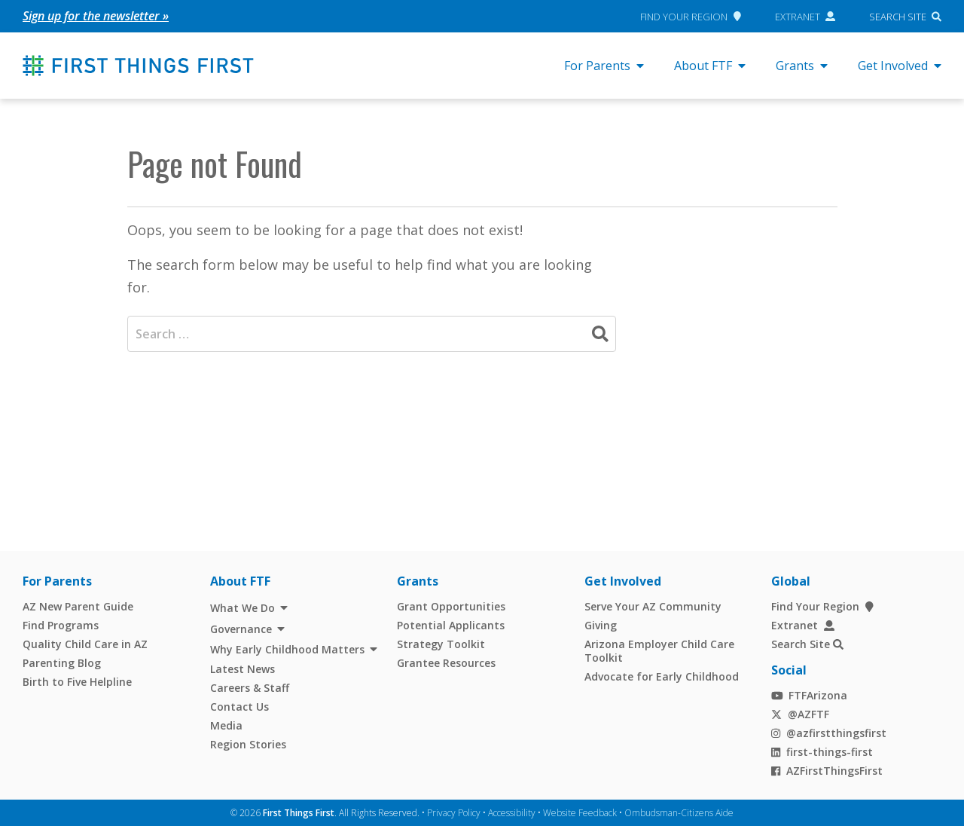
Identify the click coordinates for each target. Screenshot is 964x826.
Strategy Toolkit (441, 644)
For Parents (604, 65)
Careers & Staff (249, 687)
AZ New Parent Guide (78, 606)
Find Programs (61, 625)
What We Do (242, 608)
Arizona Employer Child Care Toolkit (659, 651)
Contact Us (239, 706)
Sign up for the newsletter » (96, 16)
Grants (802, 65)
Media (226, 724)
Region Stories (248, 743)
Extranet (805, 16)
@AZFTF (800, 713)
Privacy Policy (453, 812)
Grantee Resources (446, 663)
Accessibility (511, 812)
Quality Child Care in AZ (85, 644)
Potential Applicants (451, 625)
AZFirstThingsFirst (827, 770)
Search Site (897, 16)
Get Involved (899, 65)
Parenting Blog (62, 663)
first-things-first (822, 751)
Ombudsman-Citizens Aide (679, 812)
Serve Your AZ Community (652, 606)
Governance (241, 628)
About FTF (710, 65)
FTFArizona (809, 694)
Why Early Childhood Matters (287, 649)
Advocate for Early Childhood (661, 675)
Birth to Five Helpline (77, 682)
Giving (600, 625)
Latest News (242, 668)
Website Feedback (580, 812)
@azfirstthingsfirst (828, 732)
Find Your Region (690, 16)
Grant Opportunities (451, 606)
